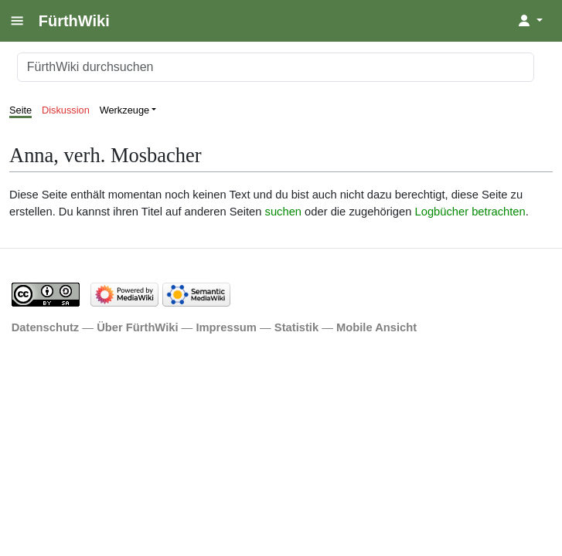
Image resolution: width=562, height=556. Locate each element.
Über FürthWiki (137, 327)
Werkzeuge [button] (125, 110)
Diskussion (66, 110)
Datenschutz (46, 327)
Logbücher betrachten (470, 211)
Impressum (226, 327)
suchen (283, 211)
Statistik (296, 327)
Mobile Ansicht (376, 327)
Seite (20, 110)
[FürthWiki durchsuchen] (275, 67)
